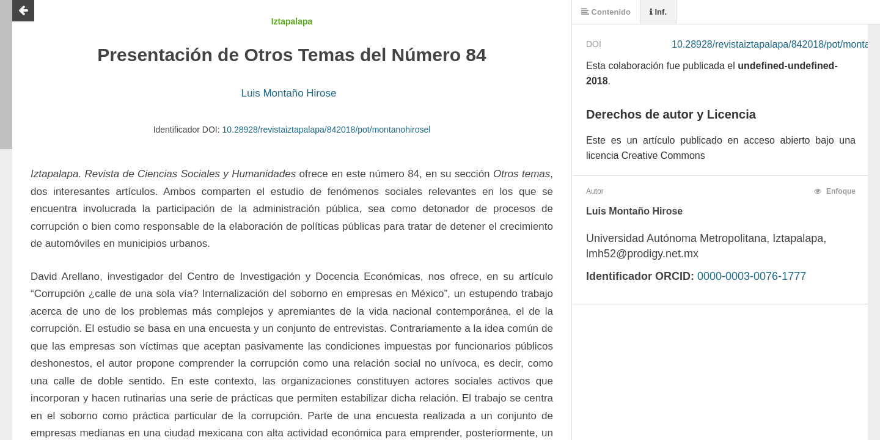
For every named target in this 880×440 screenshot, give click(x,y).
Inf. (658, 11)
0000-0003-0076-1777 (751, 276)
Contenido (606, 11)
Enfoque (835, 191)
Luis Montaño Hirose (289, 93)
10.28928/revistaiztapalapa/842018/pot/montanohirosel (326, 129)
